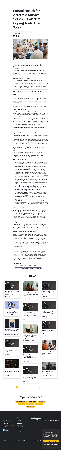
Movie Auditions (32, 401)
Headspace (36, 182)
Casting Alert (7, 296)
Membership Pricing (6, 423)
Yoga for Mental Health (31, 197)
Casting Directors (8, 334)
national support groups (37, 170)
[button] (51, 447)
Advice (15, 32)
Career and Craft (33, 298)
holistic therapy (22, 163)
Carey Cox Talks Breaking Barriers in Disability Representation (28, 268)
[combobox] (56, 430)
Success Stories (30, 406)
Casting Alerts (30, 404)
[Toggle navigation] (59, 3)
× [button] (58, 430)
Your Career (28, 32)
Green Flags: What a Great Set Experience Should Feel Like (27, 265)
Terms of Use (19, 423)
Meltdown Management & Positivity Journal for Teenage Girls (28, 189)
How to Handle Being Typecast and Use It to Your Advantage (28, 267)
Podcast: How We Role (9, 314)
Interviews (15, 334)
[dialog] (51, 439)
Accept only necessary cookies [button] (51, 444)
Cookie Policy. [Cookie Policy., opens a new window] (45, 438)
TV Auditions (42, 401)
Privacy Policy (19, 425)
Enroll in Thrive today (18, 127)
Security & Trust (20, 431)
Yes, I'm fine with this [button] (51, 441)
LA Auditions (21, 404)
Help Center (19, 420)
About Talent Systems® (7, 420)
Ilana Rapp (21, 33)
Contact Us (19, 421)
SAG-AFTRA (43, 168)
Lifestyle (21, 32)
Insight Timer (30, 182)
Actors (13, 375)
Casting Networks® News (7, 421)
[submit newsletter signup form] (42, 418)
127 (40, 387)
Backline (46, 175)
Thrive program (20, 254)
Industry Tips (39, 404)
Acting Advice (26, 298)
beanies (26, 195)
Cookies (18, 430)
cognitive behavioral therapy (41, 162)
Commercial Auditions (21, 401)
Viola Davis (36, 155)
